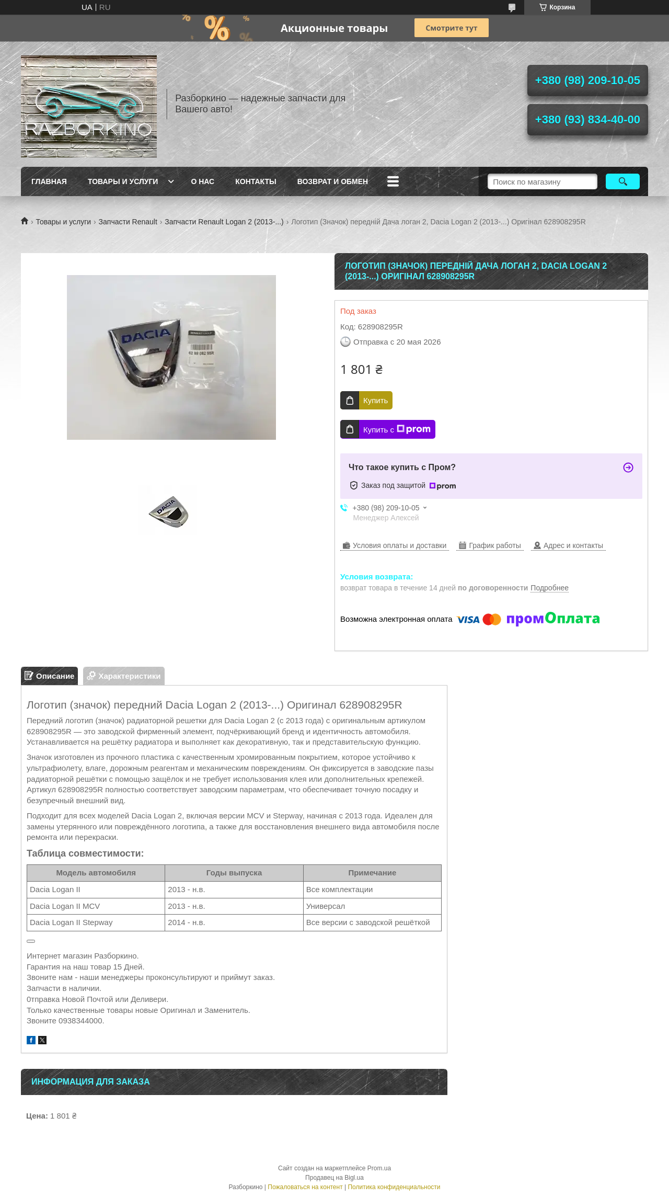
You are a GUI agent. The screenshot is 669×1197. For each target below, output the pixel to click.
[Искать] (623, 181)
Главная (49, 181)
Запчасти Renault (128, 222)
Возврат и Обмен (332, 181)
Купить (375, 400)
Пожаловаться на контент (305, 1187)
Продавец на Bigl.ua (334, 1177)
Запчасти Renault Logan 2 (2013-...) (224, 222)
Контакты (255, 181)
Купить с (397, 429)
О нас (202, 181)
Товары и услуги (123, 181)
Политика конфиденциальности (394, 1187)
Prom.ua (379, 1168)
